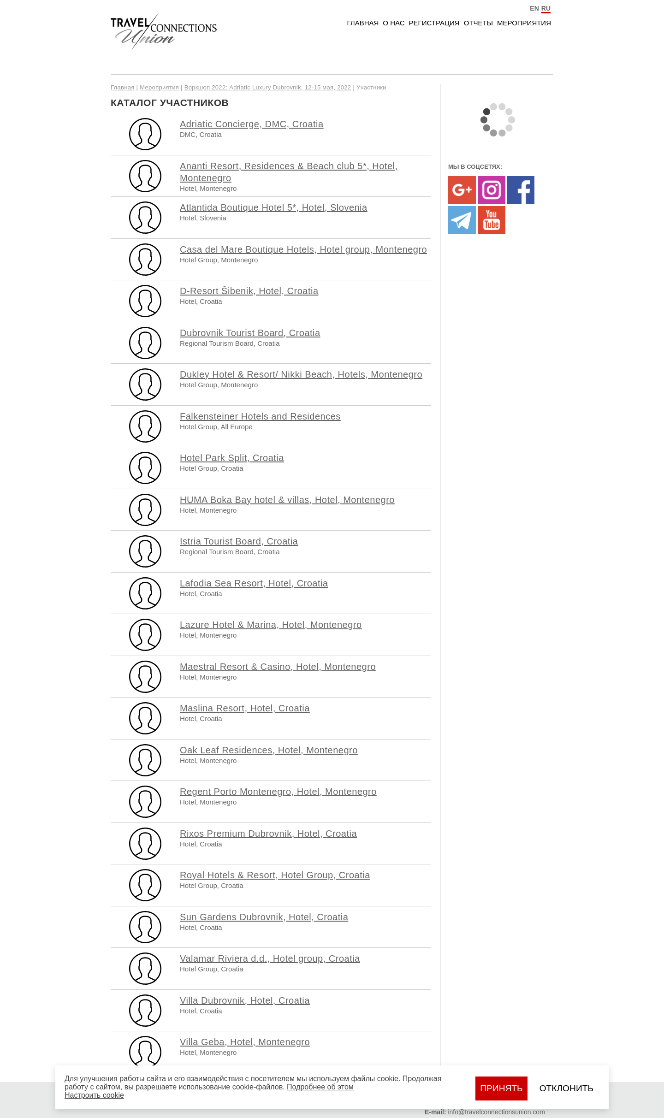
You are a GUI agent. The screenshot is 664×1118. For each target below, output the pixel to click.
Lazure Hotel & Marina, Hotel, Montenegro (271, 625)
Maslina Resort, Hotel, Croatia (245, 708)
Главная (363, 23)
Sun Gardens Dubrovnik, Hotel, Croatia (264, 917)
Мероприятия (524, 23)
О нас (393, 23)
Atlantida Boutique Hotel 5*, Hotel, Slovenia (274, 207)
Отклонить (566, 1088)
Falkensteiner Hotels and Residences (260, 416)
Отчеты (478, 23)
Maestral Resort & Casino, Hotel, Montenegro (278, 667)
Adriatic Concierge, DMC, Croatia (252, 124)
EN (534, 8)
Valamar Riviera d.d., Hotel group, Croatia (270, 958)
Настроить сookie (94, 1095)
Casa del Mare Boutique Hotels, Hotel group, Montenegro (303, 249)
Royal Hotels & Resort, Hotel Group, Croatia (275, 875)
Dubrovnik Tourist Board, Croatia (250, 333)
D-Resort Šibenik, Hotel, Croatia (249, 291)
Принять (501, 1088)
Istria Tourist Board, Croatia (239, 541)
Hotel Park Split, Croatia (232, 458)
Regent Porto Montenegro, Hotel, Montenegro (278, 792)
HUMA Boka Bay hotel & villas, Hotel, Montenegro (287, 500)
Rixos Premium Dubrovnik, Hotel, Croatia (268, 833)
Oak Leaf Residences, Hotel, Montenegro (269, 750)
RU (546, 8)
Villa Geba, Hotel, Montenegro (245, 1042)
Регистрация (434, 23)
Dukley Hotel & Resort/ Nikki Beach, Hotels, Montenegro (301, 374)
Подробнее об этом (320, 1087)
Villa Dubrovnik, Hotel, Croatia (245, 1000)
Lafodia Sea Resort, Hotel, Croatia (254, 583)
